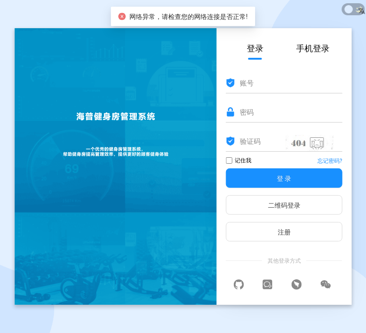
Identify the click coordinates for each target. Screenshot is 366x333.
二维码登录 (284, 205)
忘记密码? (329, 161)
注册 (284, 232)
